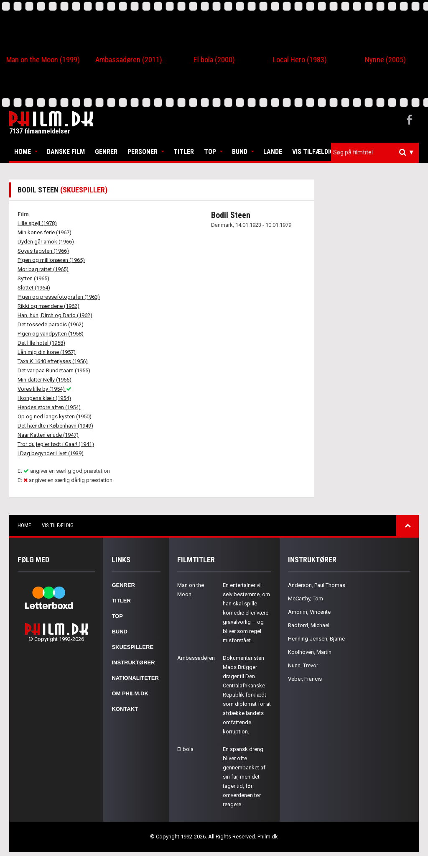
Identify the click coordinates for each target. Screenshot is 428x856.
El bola (185, 749)
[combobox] (375, 152)
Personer (142, 152)
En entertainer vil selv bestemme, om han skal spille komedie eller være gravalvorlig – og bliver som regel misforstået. (246, 612)
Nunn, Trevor (303, 665)
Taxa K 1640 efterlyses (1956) (53, 361)
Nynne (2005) (385, 59)
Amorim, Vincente (309, 612)
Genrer (106, 152)
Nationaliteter (135, 678)
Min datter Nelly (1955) (44, 380)
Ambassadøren (196, 658)
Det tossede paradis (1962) (51, 324)
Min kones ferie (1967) (44, 232)
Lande (272, 152)
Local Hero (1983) (300, 59)
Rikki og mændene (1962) (48, 306)
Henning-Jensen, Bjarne (316, 639)
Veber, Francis (305, 679)
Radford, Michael (308, 625)
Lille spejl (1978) (37, 223)
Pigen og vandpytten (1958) (51, 334)
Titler (183, 152)
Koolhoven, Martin (309, 652)
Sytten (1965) (33, 278)
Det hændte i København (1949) (55, 426)
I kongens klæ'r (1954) (44, 398)
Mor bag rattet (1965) (43, 269)
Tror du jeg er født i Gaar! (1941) (56, 444)
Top (210, 152)
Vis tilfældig (313, 152)
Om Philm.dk (130, 693)
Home (22, 152)
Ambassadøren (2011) (128, 59)
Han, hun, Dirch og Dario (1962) (55, 315)
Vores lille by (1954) (44, 389)
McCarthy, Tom (305, 598)
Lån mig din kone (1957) (47, 352)
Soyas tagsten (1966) (43, 251)
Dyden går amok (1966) (46, 241)
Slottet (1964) (34, 287)
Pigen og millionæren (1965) (51, 260)
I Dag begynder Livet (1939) (51, 453)
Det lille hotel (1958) (41, 343)
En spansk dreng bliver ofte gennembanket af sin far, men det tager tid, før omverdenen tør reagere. (244, 776)
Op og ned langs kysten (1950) (55, 416)
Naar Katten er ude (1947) (48, 435)
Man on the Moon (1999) (43, 59)
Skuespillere (132, 647)
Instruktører (133, 662)
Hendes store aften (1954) (49, 407)
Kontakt (125, 709)
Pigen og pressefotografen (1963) (59, 297)
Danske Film (66, 152)
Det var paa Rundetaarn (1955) (54, 370)
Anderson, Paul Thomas (316, 585)
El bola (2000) (214, 59)
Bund (239, 152)
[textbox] (377, 152)
